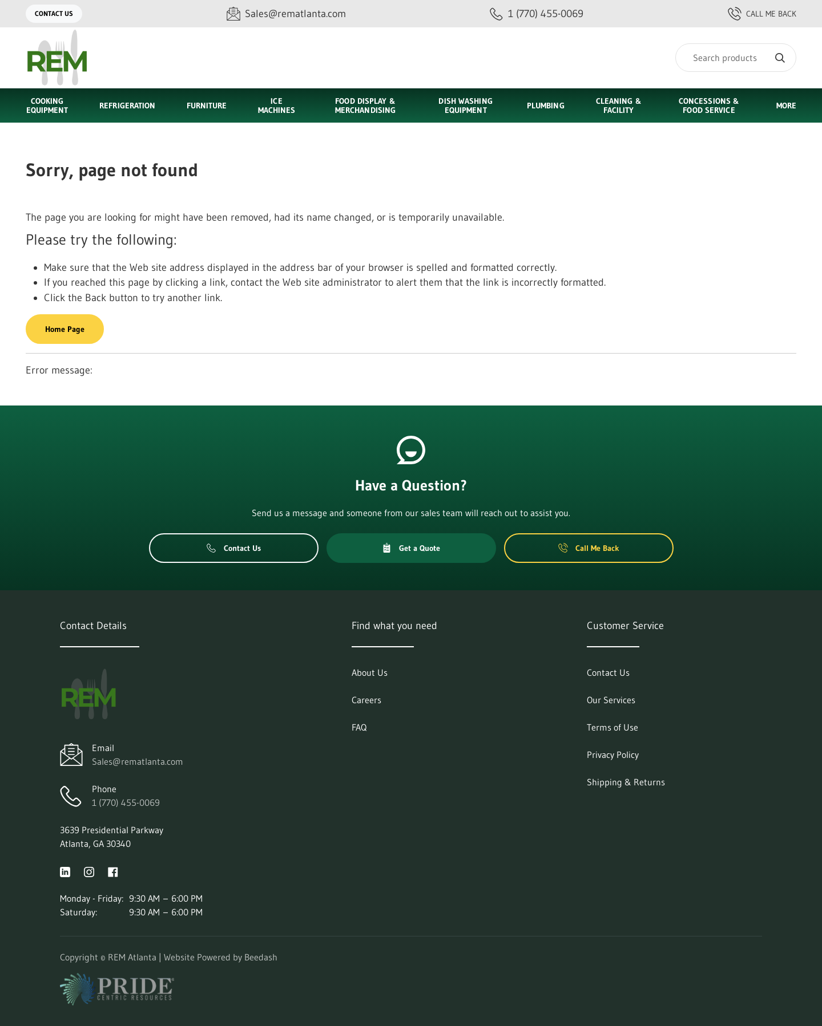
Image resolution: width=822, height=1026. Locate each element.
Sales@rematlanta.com (137, 761)
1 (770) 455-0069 (126, 802)
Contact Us (54, 13)
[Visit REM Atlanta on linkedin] (65, 871)
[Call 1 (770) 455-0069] (536, 14)
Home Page (64, 329)
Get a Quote (411, 548)
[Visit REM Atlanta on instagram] (89, 871)
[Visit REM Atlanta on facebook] (113, 871)
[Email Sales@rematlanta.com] (286, 14)
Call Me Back (762, 14)
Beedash (260, 957)
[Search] (735, 57)
